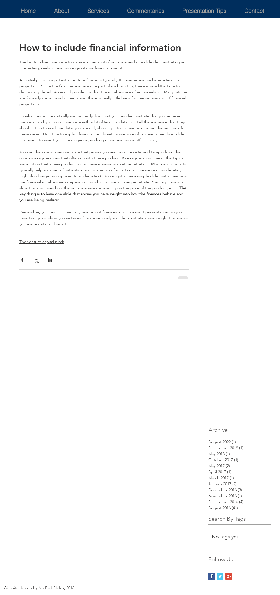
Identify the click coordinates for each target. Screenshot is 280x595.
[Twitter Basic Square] (220, 576)
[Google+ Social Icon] (228, 576)
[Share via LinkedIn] (50, 260)
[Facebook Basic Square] (211, 576)
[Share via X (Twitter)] (36, 260)
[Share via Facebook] (22, 260)
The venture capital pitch (41, 241)
